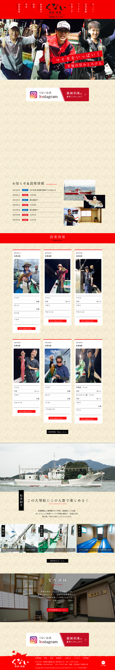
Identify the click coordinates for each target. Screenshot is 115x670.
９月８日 (33, 215)
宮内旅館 (85, 658)
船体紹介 (59, 658)
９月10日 (33, 205)
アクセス (77, 658)
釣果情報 (38, 658)
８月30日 (79, 346)
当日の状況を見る (26, 329)
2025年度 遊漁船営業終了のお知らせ (43, 190)
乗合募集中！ (34, 200)
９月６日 (33, 220)
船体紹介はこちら (57, 561)
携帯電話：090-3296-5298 (43, 664)
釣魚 (51, 658)
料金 (45, 658)
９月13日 (33, 195)
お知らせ (68, 658)
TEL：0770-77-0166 (72, 662)
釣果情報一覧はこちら (57, 432)
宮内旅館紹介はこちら (57, 610)
